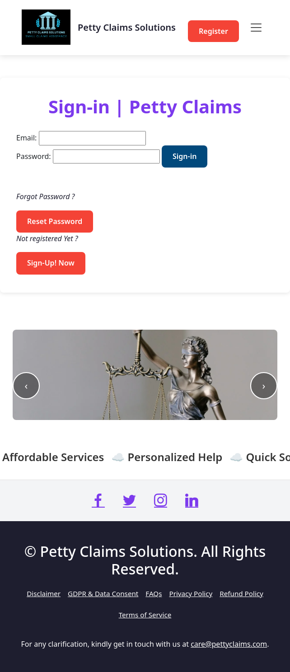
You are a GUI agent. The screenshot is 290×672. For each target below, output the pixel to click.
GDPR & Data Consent (103, 593)
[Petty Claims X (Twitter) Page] (129, 500)
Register (213, 31)
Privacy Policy (190, 593)
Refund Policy (241, 593)
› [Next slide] (264, 385)
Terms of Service (145, 614)
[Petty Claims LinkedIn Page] (191, 500)
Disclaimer (44, 593)
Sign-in (184, 156)
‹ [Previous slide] (26, 385)
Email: (26, 138)
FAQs (153, 593)
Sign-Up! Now (51, 263)
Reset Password (54, 221)
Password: (33, 156)
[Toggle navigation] (256, 27)
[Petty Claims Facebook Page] (98, 500)
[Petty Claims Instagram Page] (160, 500)
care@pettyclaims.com (229, 644)
